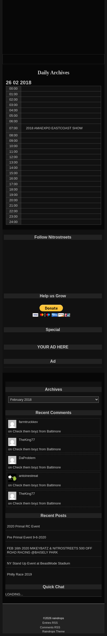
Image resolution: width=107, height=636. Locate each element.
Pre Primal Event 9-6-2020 (26, 537)
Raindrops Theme (53, 631)
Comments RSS (50, 627)
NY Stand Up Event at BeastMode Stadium (38, 563)
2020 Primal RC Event (23, 526)
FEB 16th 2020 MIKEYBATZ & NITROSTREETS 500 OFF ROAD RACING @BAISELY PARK (49, 550)
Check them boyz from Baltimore (37, 431)
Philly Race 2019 (19, 574)
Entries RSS (50, 622)
